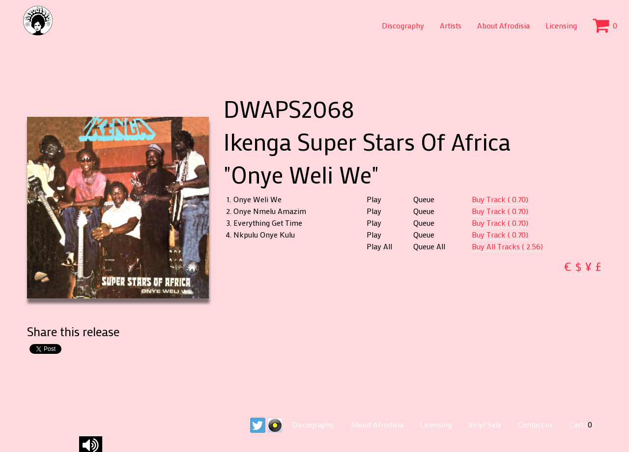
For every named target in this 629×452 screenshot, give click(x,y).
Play (374, 199)
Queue (423, 199)
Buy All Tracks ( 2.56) (507, 246)
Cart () (582, 424)
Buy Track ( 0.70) (500, 199)
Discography (403, 25)
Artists (450, 25)
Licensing (561, 25)
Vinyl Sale (484, 424)
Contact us (535, 424)
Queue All (429, 246)
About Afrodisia (503, 25)
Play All (379, 246)
